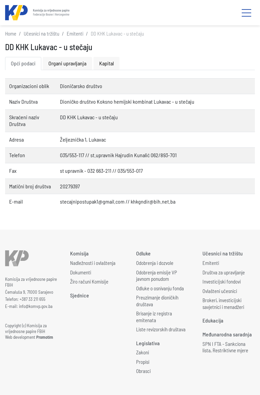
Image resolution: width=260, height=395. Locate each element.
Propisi (142, 362)
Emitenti (75, 33)
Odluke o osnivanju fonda (160, 288)
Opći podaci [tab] (23, 63)
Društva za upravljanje (223, 272)
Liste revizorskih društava (161, 329)
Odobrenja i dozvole (154, 263)
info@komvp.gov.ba (35, 306)
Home (10, 33)
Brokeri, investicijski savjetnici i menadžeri (223, 303)
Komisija (79, 253)
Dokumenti (80, 272)
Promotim (44, 337)
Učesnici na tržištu (41, 33)
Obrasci (143, 371)
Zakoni (142, 352)
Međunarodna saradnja (227, 334)
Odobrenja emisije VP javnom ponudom (156, 275)
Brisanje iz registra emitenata (154, 316)
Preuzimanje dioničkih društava (157, 300)
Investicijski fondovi (221, 281)
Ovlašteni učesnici (219, 291)
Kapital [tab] (106, 63)
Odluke (143, 253)
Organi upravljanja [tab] (67, 63)
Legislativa (148, 343)
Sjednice (79, 295)
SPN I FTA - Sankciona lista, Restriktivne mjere (225, 347)
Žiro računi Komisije (89, 281)
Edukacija (212, 320)
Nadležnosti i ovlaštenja (92, 263)
